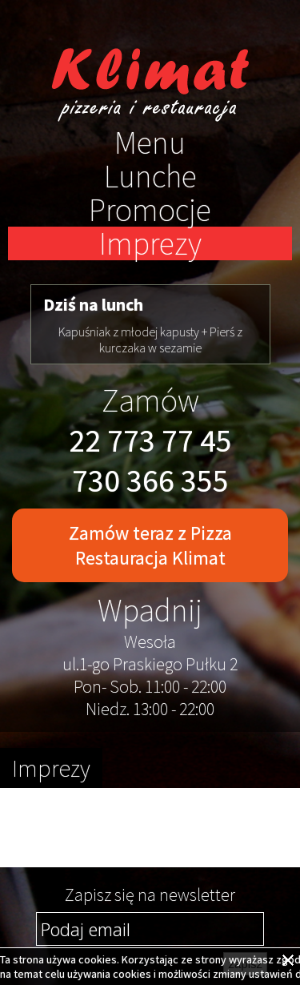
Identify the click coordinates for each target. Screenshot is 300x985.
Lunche (150, 176)
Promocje (150, 210)
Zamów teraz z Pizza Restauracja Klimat (150, 545)
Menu (150, 142)
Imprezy (150, 243)
